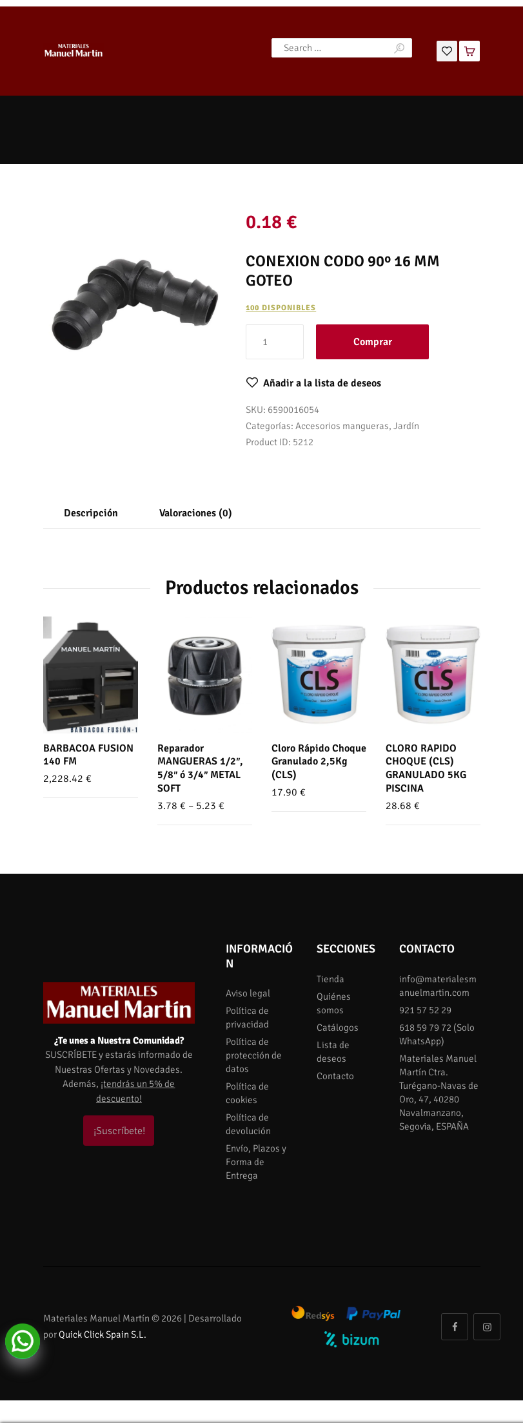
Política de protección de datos (254, 1055)
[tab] (91, 514)
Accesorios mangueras (342, 426)
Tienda (330, 979)
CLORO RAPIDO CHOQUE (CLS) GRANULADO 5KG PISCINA (426, 768)
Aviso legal (248, 993)
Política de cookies (247, 1093)
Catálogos (338, 1027)
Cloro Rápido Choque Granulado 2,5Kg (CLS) (318, 762)
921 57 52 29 (425, 1010)
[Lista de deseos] (447, 50)
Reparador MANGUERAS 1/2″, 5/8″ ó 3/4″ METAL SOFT (200, 768)
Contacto (335, 1076)
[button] (313, 383)
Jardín (406, 426)
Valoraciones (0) (195, 513)
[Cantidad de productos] (275, 341)
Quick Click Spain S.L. (102, 1334)
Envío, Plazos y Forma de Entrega (256, 1162)
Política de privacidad (247, 1017)
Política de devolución (248, 1124)
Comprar (372, 341)
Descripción (91, 513)
